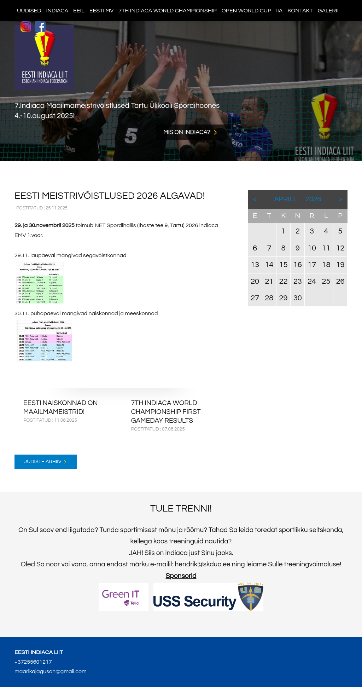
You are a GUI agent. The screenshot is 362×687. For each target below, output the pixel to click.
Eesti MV (101, 10)
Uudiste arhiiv (42, 461)
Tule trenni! (181, 509)
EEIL (78, 10)
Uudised (29, 10)
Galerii (328, 10)
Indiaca (57, 10)
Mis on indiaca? (186, 132)
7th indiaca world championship (167, 10)
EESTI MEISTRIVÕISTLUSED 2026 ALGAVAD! (109, 196)
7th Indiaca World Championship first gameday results (166, 411)
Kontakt (300, 10)
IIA (279, 10)
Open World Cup (246, 10)
